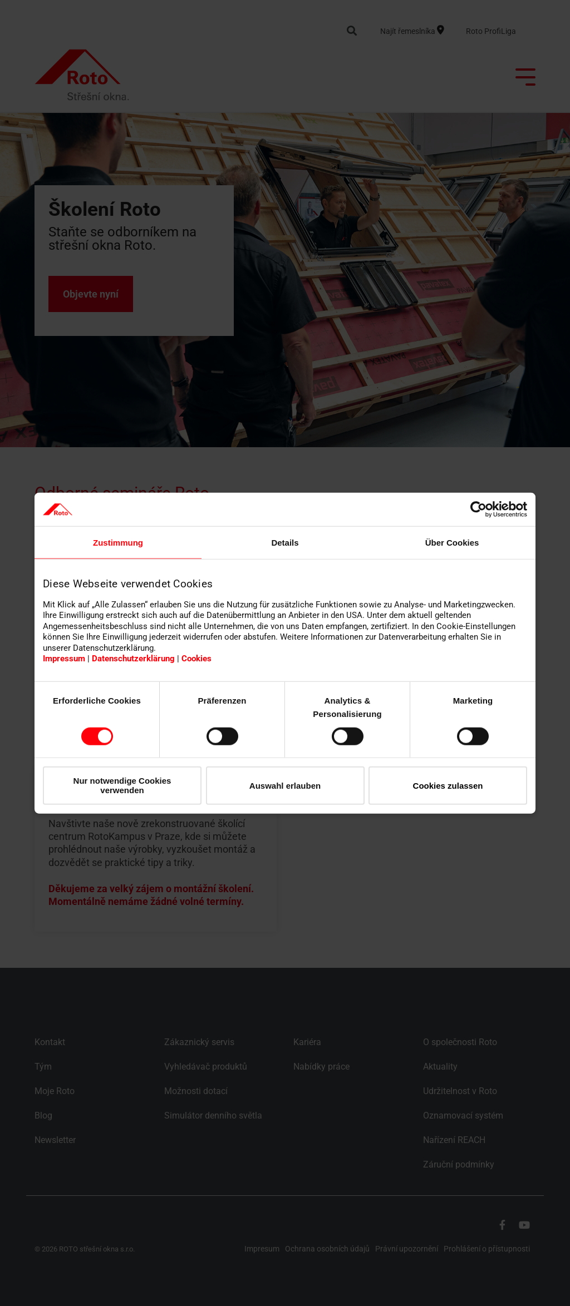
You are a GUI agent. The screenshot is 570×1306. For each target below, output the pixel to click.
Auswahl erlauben (285, 785)
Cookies (196, 659)
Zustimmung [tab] (118, 542)
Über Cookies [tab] (452, 542)
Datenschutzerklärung (133, 659)
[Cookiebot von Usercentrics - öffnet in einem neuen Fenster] (478, 509)
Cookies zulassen (448, 785)
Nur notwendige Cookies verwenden (122, 785)
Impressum (64, 659)
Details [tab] (284, 542)
